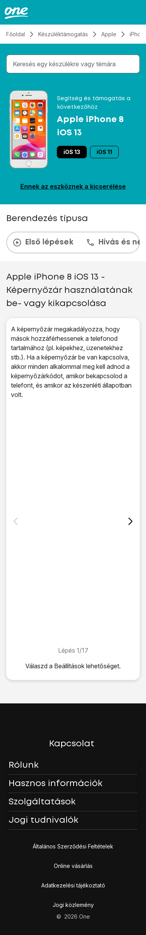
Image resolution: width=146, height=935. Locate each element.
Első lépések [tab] (42, 242)
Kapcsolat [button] (71, 744)
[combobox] (74, 64)
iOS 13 (71, 152)
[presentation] (73, 242)
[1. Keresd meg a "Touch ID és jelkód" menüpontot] (73, 522)
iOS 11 (104, 152)
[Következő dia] (130, 521)
